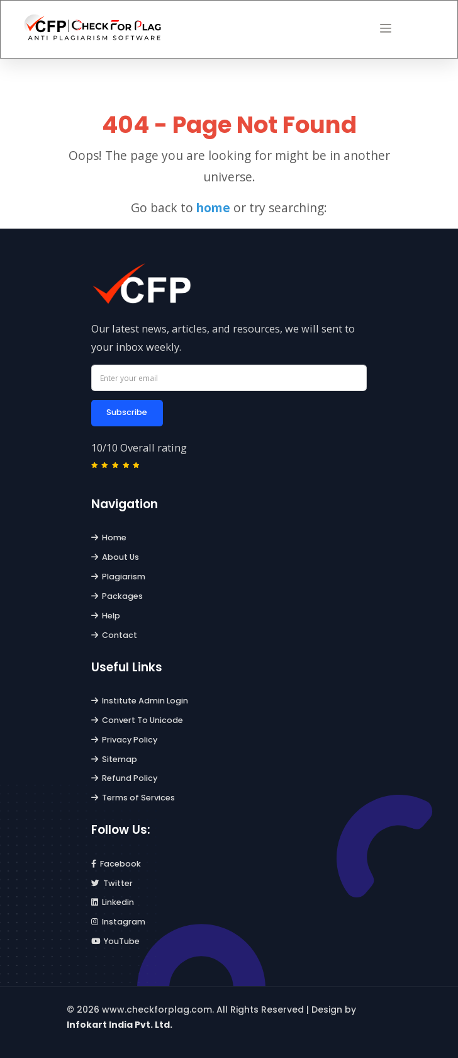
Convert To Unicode (137, 720)
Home (109, 537)
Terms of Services (133, 797)
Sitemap (114, 759)
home (213, 207)
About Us (115, 557)
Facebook (116, 863)
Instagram (118, 921)
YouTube (115, 941)
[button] (385, 29)
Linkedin (113, 902)
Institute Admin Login (140, 700)
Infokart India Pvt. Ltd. (119, 1024)
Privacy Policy (124, 739)
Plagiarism (118, 576)
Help (106, 615)
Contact (114, 635)
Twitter (112, 883)
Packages (117, 596)
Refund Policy (124, 778)
